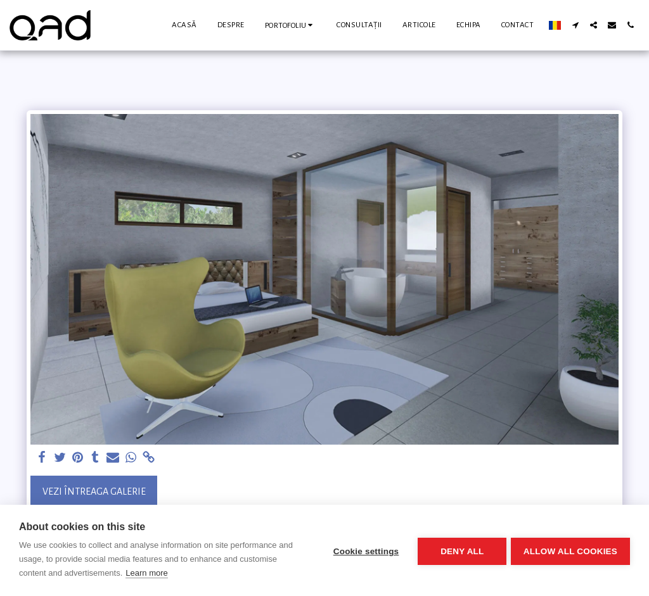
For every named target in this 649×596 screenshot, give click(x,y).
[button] (290, 25)
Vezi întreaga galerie (94, 491)
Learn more (146, 573)
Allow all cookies (570, 550)
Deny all (460, 550)
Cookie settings (364, 550)
